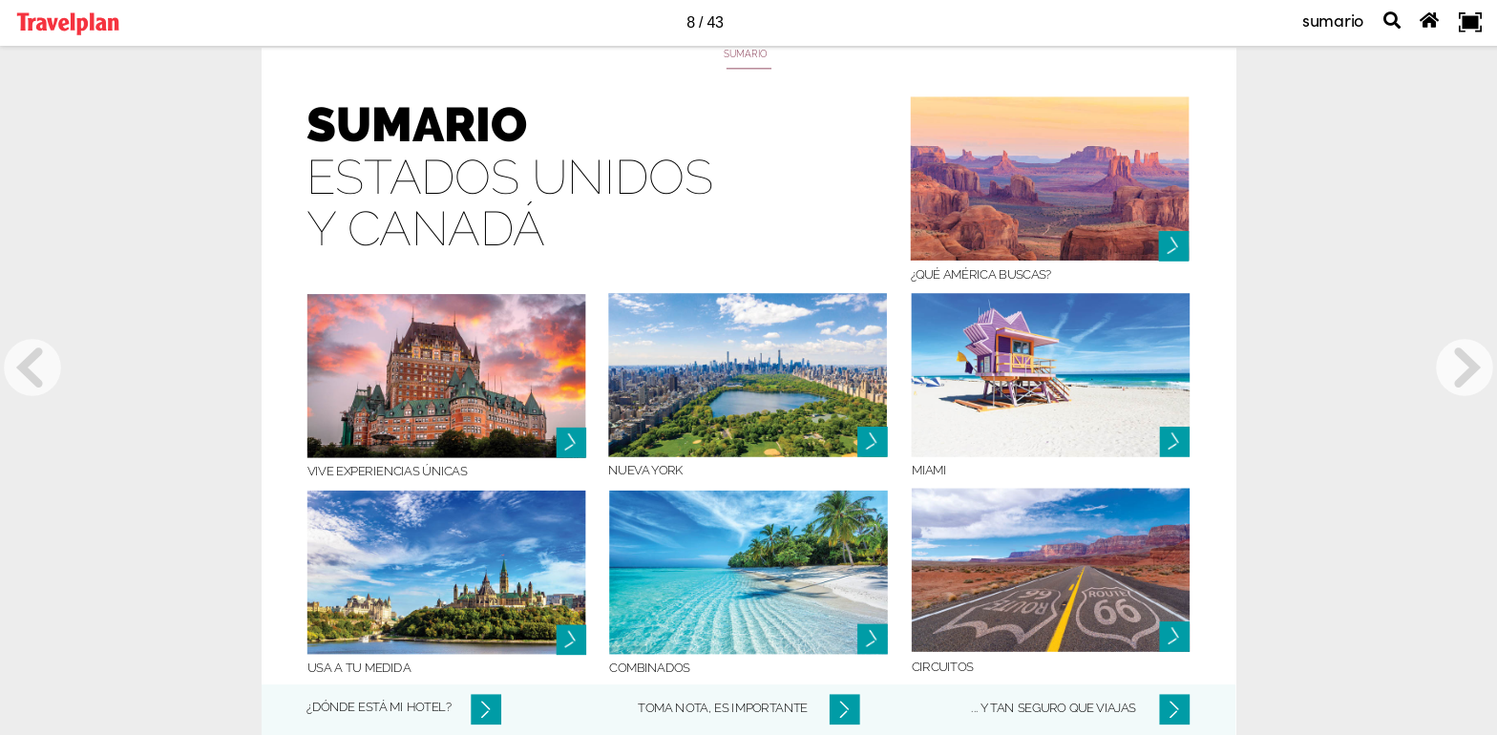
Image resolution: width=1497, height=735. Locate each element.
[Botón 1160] (570, 443)
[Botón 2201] (486, 709)
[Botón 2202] (844, 709)
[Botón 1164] (872, 643)
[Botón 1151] (1051, 374)
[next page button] (1464, 367)
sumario (1332, 20)
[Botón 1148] (1050, 178)
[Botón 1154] (1051, 569)
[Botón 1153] (748, 572)
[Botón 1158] (1175, 442)
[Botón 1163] (872, 438)
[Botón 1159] (1175, 638)
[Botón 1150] (747, 374)
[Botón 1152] (446, 572)
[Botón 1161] (570, 640)
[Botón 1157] (1175, 243)
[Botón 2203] (1175, 709)
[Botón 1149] (446, 375)
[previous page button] (32, 367)
